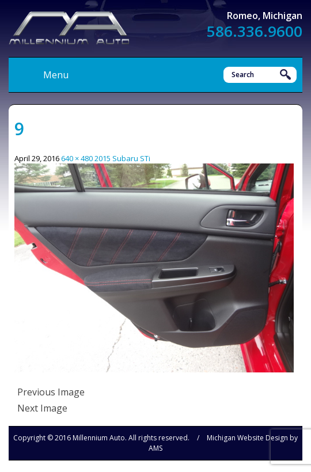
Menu (56, 74)
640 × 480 (77, 158)
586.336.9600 (254, 31)
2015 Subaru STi (122, 158)
